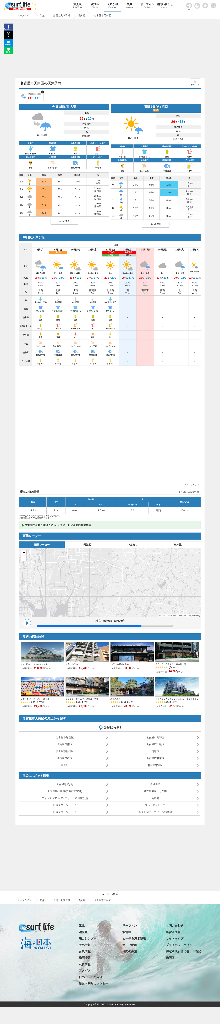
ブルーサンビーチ (155, 805)
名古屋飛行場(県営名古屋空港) (64, 791)
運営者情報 (173, 932)
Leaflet (162, 615)
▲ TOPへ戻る (110, 893)
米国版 (170, 957)
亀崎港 (155, 798)
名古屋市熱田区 (65, 751)
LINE (8, 52)
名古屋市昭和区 (155, 737)
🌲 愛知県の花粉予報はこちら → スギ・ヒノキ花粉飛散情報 (56, 525)
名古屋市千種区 (155, 744)
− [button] (24, 558)
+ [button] (24, 553)
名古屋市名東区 (155, 758)
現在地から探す (113, 727)
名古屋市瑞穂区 (65, 737)
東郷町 (65, 765)
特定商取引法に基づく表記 (183, 951)
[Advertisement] (110, 49)
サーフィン (147, 6)
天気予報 (112, 6)
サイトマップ (174, 938)
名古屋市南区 (64, 744)
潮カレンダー (87, 938)
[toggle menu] (214, 4)
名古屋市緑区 (64, 758)
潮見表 (77, 6)
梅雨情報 (85, 957)
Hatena (8, 44)
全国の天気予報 (61, 900)
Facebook (8, 29)
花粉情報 (85, 964)
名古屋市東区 (155, 765)
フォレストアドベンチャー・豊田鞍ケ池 (64, 798)
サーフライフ (24, 900)
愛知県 (82, 900)
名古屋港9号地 (64, 784)
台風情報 (85, 951)
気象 (130, 6)
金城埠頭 (155, 784)
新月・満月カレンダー (93, 983)
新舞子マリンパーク (64, 805)
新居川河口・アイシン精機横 (155, 812)
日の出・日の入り (90, 977)
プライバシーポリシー (180, 945)
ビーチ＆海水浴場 (134, 938)
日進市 (155, 751)
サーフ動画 (129, 945)
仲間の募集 (129, 951)
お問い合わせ (164, 6)
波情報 (95, 6)
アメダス (85, 970)
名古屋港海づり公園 (155, 791)
